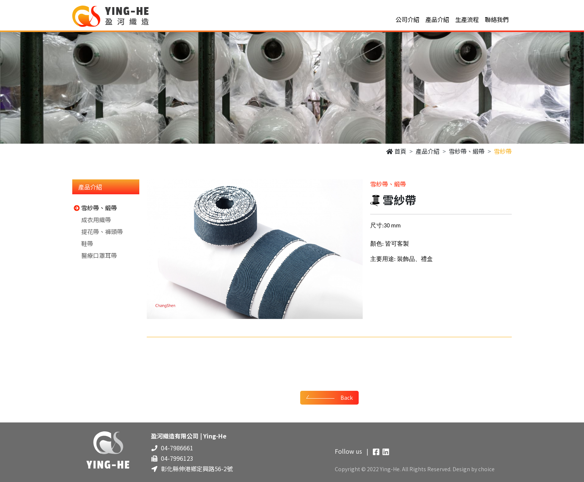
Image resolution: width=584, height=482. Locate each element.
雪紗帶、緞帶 (467, 151)
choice (486, 469)
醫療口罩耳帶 (94, 255)
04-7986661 (177, 447)
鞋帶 (82, 243)
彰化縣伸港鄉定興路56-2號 (197, 468)
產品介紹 (427, 151)
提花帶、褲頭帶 (97, 231)
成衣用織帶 (91, 219)
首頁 (396, 151)
